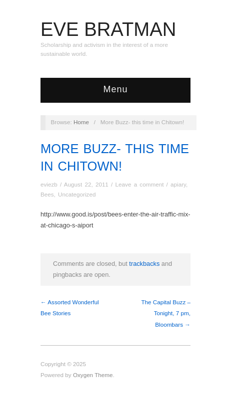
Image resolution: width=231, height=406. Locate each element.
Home (81, 122)
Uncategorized (77, 194)
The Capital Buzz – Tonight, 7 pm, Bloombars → (165, 313)
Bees (47, 194)
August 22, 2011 (86, 184)
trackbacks (144, 263)
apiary (178, 184)
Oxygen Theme (93, 375)
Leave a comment (140, 184)
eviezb (49, 184)
